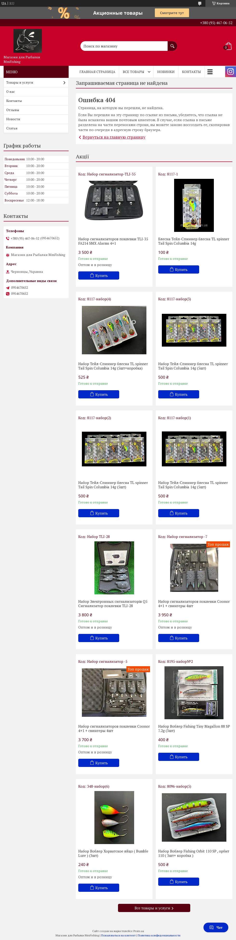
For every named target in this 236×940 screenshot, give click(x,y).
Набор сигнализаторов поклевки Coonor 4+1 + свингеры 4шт (194, 603)
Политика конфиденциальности (159, 935)
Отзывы (12, 109)
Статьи (12, 128)
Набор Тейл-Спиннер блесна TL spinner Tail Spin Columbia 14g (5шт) (193, 366)
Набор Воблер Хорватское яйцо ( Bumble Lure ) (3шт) (113, 853)
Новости (13, 119)
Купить (101, 275)
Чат (216, 927)
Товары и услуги (19, 82)
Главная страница (97, 71)
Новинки (166, 71)
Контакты (191, 71)
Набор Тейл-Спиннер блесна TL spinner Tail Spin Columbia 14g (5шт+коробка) (113, 366)
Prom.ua (138, 931)
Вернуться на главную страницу (114, 137)
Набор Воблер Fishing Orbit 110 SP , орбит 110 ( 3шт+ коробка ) (193, 853)
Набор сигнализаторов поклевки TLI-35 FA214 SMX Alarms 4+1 (113, 241)
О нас (10, 91)
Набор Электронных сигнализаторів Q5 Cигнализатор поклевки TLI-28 (112, 603)
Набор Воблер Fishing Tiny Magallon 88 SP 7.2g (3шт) (194, 728)
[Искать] (172, 43)
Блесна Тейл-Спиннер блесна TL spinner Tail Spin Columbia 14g (193, 241)
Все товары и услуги (152, 908)
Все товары (133, 71)
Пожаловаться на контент (118, 935)
